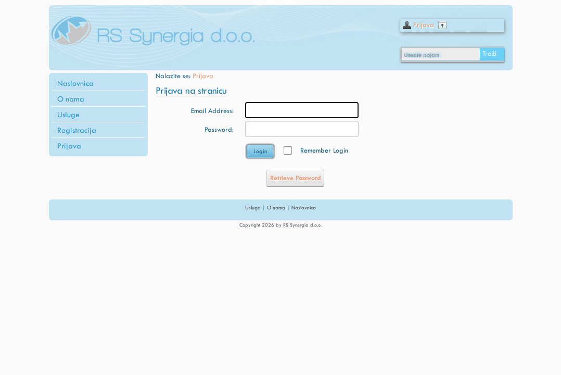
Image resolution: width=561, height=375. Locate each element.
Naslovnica (75, 83)
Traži (489, 53)
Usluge (68, 114)
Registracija (76, 130)
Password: (219, 129)
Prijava (423, 25)
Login (260, 151)
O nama (70, 99)
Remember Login (324, 150)
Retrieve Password (295, 178)
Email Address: (212, 111)
